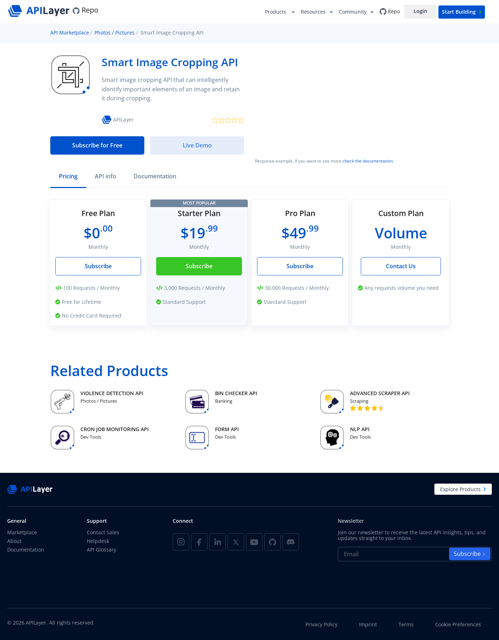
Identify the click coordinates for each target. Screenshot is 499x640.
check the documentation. (368, 161)
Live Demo (197, 145)
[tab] (68, 177)
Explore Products (463, 489)
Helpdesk (98, 541)
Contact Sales (103, 532)
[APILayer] (39, 10)
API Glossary (101, 549)
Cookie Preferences (458, 624)
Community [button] (353, 11)
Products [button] (277, 11)
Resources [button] (314, 11)
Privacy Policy (321, 624)
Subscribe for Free (97, 145)
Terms (406, 624)
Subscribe (98, 266)
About (14, 541)
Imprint (368, 624)
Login (420, 11)
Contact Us (401, 266)
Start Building (461, 11)
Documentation (25, 549)
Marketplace (22, 532)
